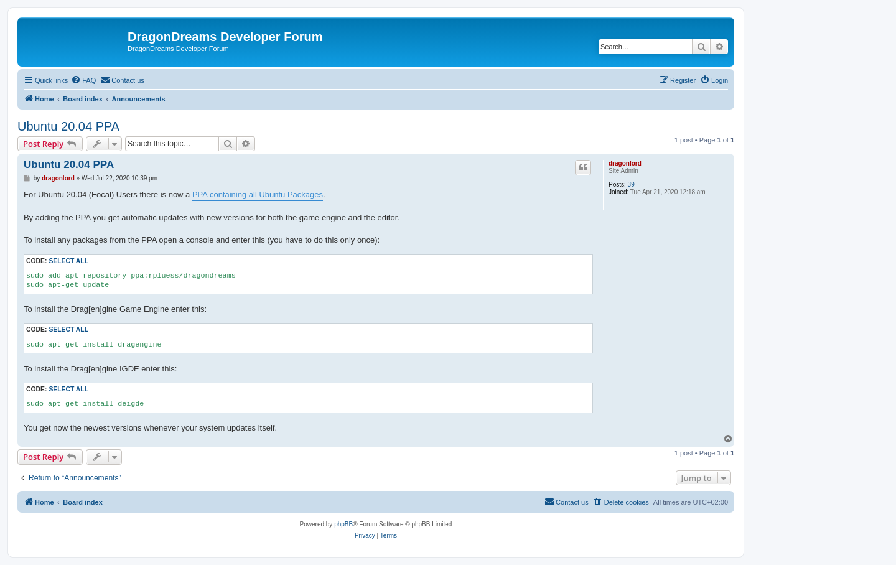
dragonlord (625, 163)
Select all (68, 261)
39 (631, 184)
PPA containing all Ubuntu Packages (257, 194)
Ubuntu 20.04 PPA (68, 126)
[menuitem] (83, 80)
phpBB (343, 524)
